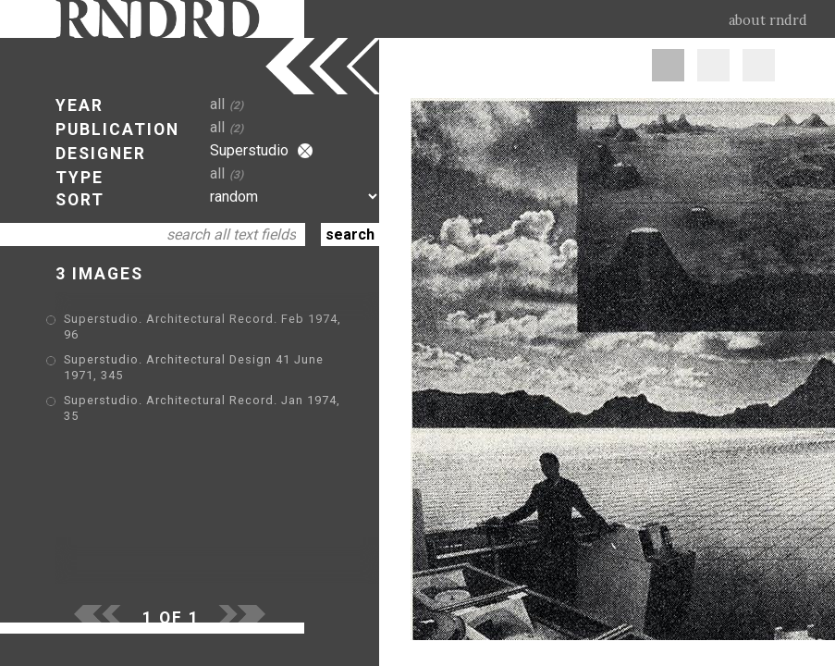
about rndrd (768, 20)
